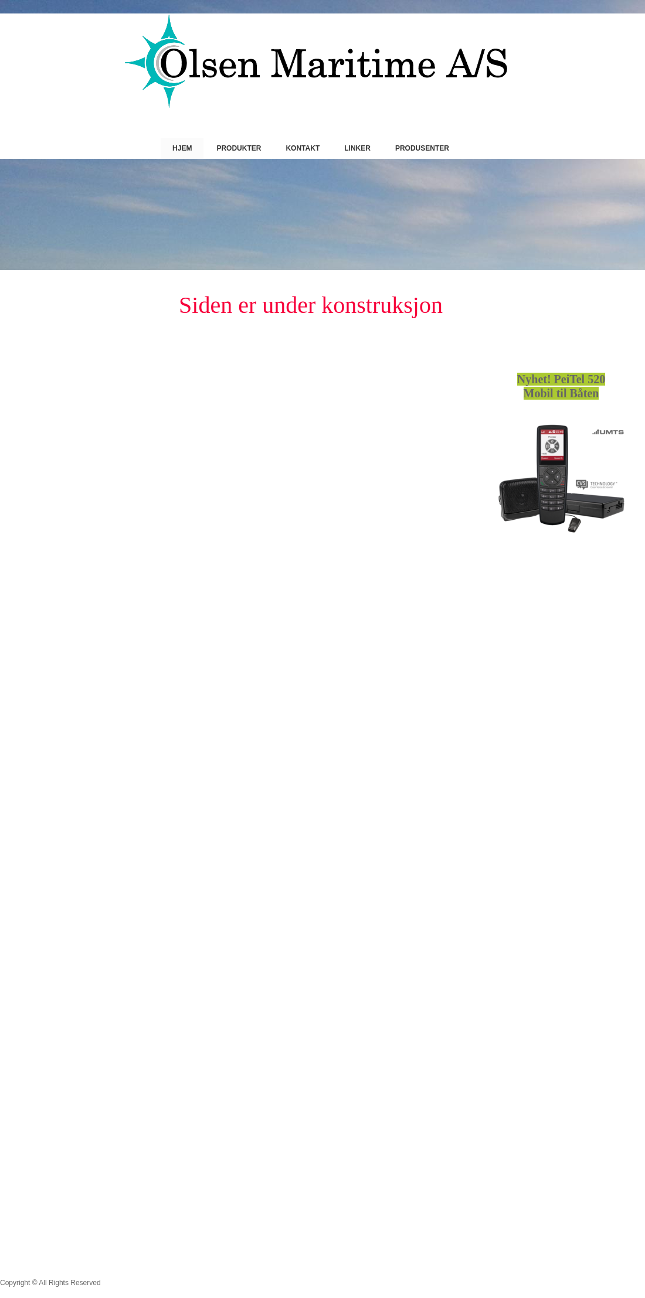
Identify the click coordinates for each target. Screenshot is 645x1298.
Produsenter (422, 148)
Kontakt (303, 148)
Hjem (182, 148)
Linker (357, 148)
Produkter (238, 148)
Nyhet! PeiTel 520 (561, 379)
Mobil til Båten (561, 393)
